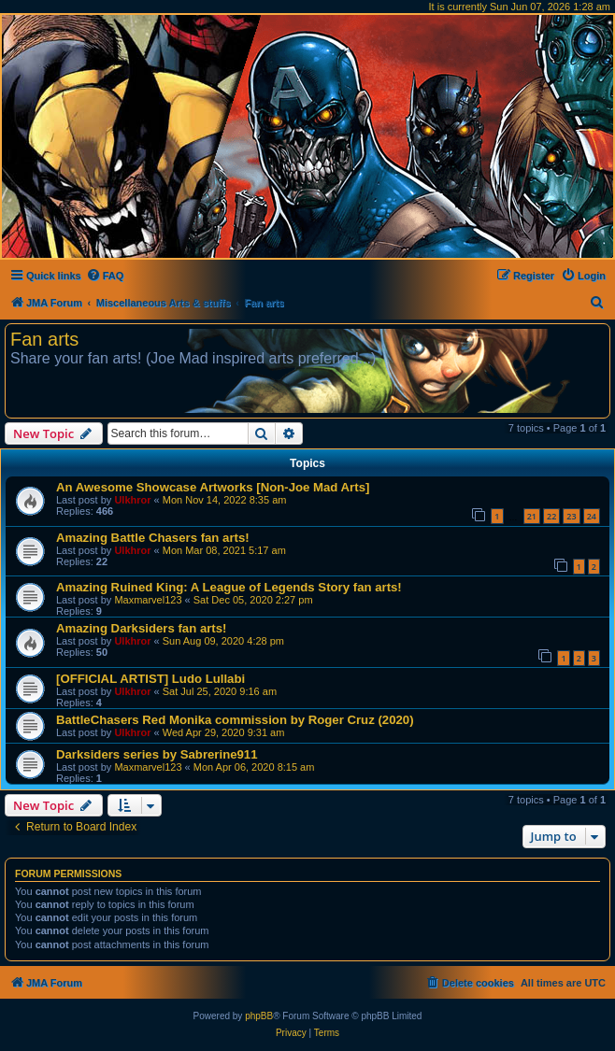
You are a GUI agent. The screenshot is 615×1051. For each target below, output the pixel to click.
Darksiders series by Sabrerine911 (157, 754)
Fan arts (44, 339)
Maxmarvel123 (147, 599)
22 (551, 516)
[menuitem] (105, 275)
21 (531, 516)
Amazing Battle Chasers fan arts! (153, 538)
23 (571, 516)
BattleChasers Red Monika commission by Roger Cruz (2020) (235, 720)
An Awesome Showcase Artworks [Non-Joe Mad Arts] (212, 487)
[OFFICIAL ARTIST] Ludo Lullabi (150, 679)
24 (591, 516)
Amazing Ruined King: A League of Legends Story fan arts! (229, 587)
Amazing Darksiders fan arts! (141, 628)
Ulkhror (132, 499)
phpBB (259, 1016)
